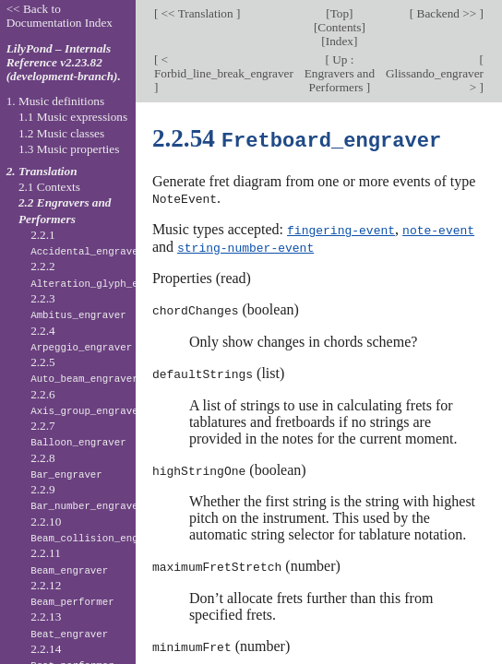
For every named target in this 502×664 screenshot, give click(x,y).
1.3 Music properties (68, 149)
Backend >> (446, 13)
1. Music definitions (55, 101)
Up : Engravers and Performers (340, 73)
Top (339, 13)
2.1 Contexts (49, 187)
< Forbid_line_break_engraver (223, 66)
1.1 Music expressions (72, 117)
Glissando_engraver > (435, 80)
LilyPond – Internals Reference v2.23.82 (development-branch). (63, 62)
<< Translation (197, 13)
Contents (339, 27)
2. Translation (42, 171)
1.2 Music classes (61, 133)
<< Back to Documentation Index (59, 16)
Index (339, 41)
